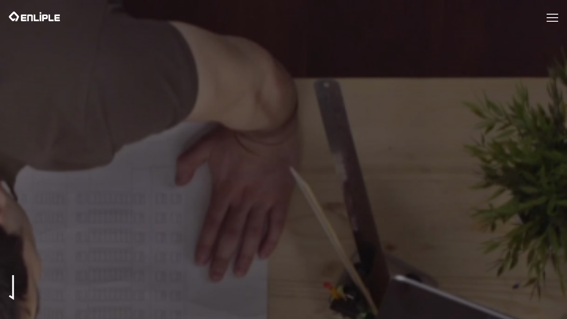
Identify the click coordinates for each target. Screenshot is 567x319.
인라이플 (34, 16)
